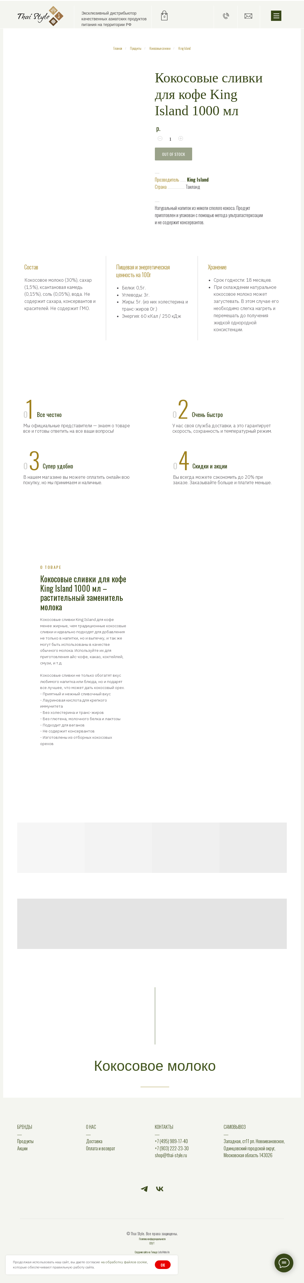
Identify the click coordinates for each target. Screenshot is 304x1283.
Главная (117, 48)
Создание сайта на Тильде (146, 1252)
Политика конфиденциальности (152, 1239)
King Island (184, 48)
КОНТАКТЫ (164, 1126)
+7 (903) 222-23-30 (172, 1148)
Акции (22, 1148)
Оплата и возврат (100, 1148)
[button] (226, 16)
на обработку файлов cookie (124, 1262)
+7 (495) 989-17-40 (171, 1141)
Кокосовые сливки (160, 48)
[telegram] (144, 1189)
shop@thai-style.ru (171, 1155)
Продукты (135, 48)
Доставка (94, 1141)
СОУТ (152, 1243)
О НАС (91, 1126)
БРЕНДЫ (24, 1126)
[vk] (159, 1189)
